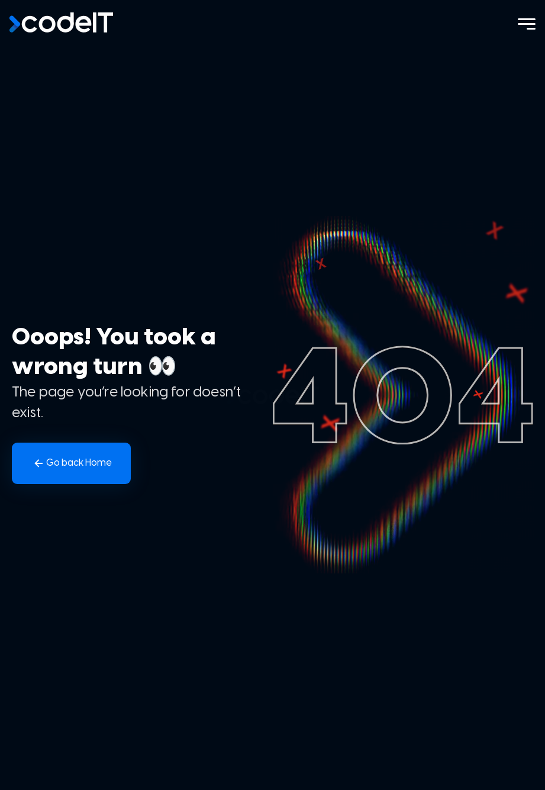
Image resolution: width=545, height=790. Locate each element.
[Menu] (526, 24)
